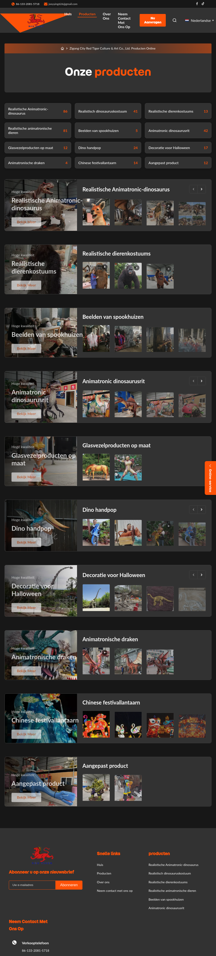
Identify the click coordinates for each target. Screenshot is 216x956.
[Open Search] (174, 20)
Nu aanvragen (152, 20)
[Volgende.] (202, 189)
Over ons (107, 16)
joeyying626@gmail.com (63, 4)
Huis (68, 14)
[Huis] (62, 48)
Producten (87, 14)
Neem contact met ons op (124, 20)
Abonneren (69, 885)
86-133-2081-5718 (35, 950)
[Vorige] (193, 189)
